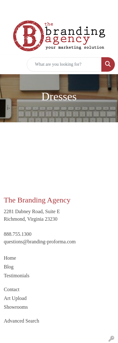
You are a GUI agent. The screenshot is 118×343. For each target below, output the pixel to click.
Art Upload (15, 298)
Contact (12, 289)
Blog (9, 266)
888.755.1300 (17, 234)
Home (10, 258)
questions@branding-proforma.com (40, 241)
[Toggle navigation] (9, 64)
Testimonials (17, 275)
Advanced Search (21, 321)
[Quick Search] (64, 64)
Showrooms (16, 307)
